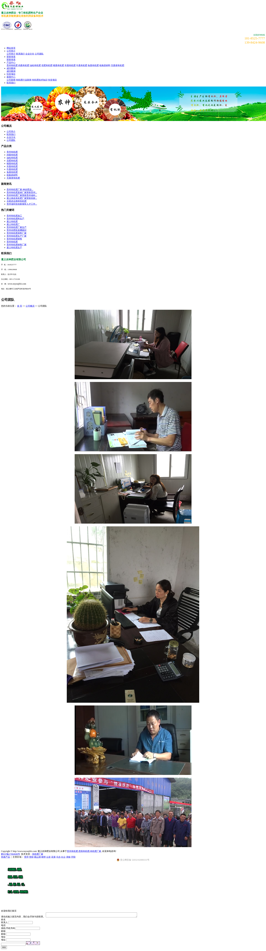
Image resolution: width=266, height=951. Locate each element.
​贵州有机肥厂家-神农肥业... (20, 189)
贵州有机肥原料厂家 (16, 233)
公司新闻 (11, 80)
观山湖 (37, 857)
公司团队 (39, 54)
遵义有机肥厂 (13, 224)
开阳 (73, 857)
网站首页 (11, 48)
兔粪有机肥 (93, 65)
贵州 (26, 857)
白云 (63, 857)
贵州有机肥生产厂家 (16, 236)
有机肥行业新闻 (23, 80)
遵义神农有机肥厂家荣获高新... (22, 198)
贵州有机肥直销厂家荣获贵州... (22, 192)
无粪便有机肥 (117, 65)
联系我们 (20, 54)
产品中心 (11, 62)
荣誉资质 (11, 57)
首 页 (19, 306)
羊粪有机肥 (70, 65)
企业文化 (29, 54)
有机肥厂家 (95, 851)
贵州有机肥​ (12, 242)
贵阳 (31, 857)
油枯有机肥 (35, 65)
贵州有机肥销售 (14, 239)
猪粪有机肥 (58, 65)
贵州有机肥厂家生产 (16, 227)
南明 (43, 857)
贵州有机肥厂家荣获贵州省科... (22, 195)
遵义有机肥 (12, 221)
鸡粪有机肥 (23, 65)
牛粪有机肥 (81, 65)
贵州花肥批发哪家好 (16, 230)
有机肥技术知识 (39, 80)
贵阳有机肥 (84, 851)
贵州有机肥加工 (14, 216)
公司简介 (11, 51)
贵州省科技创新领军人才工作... (22, 204)
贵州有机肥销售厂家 (16, 244)
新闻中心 (11, 77)
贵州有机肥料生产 (15, 218)
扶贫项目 (11, 74)
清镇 (68, 857)
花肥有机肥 (46, 65)
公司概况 (30, 306)
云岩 (48, 857)
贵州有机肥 (12, 65)
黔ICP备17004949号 (10, 854)
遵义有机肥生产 (14, 247)
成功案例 (11, 68)
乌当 (58, 857)
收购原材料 (104, 65)
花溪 (53, 857)
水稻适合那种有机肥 (16, 201)
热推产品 (5, 857)
